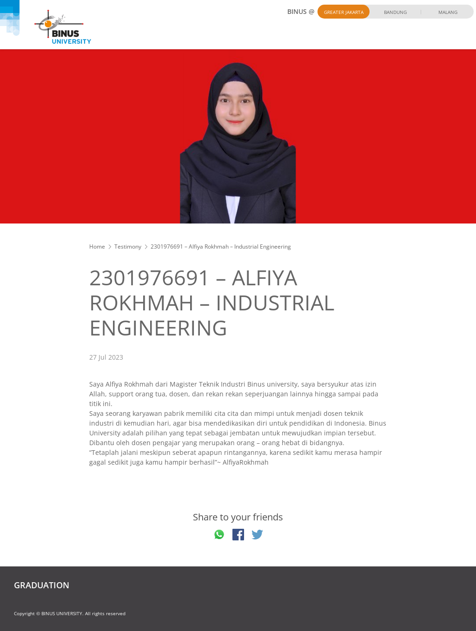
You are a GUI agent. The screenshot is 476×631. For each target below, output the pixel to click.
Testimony (127, 246)
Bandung (395, 12)
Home (97, 246)
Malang (447, 12)
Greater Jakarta (344, 12)
